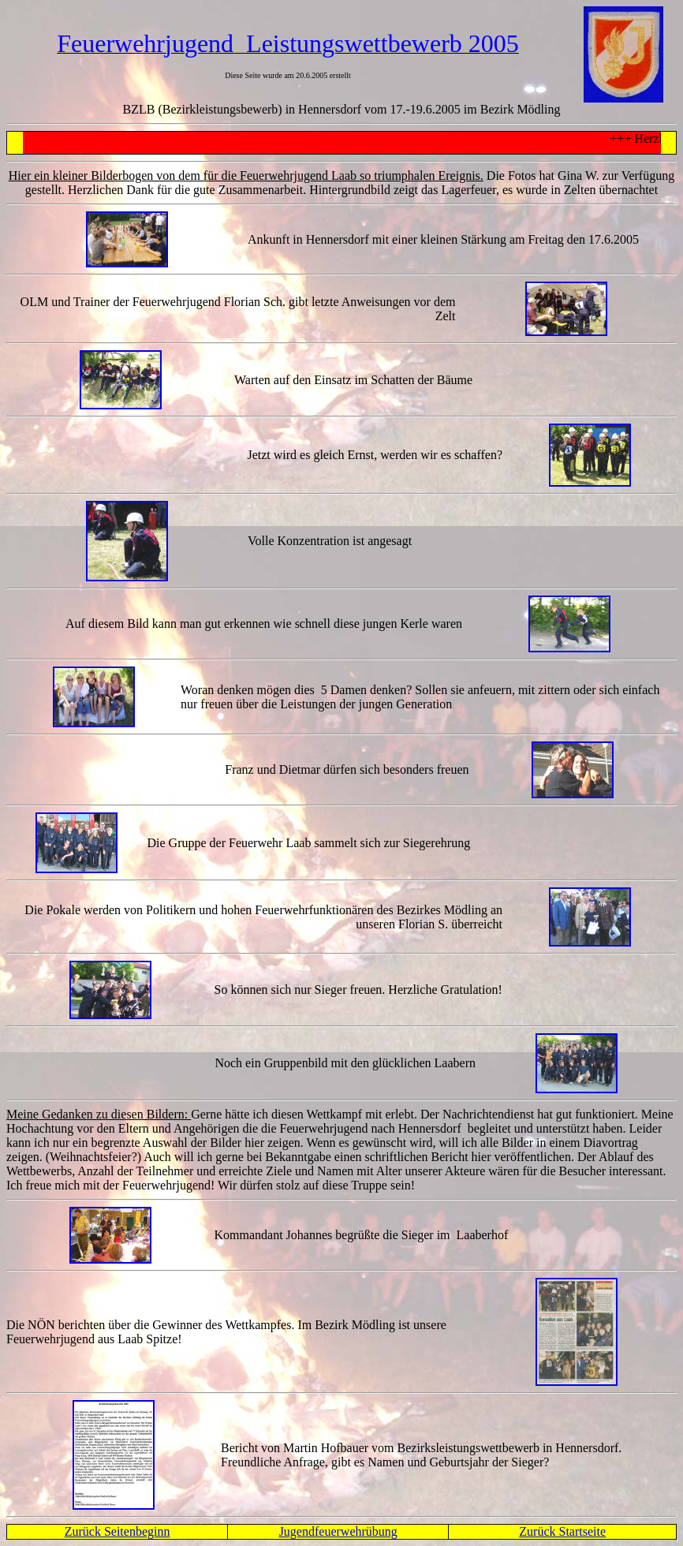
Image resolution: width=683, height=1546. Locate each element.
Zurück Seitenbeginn (117, 1531)
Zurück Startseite (562, 1531)
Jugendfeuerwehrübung (338, 1531)
